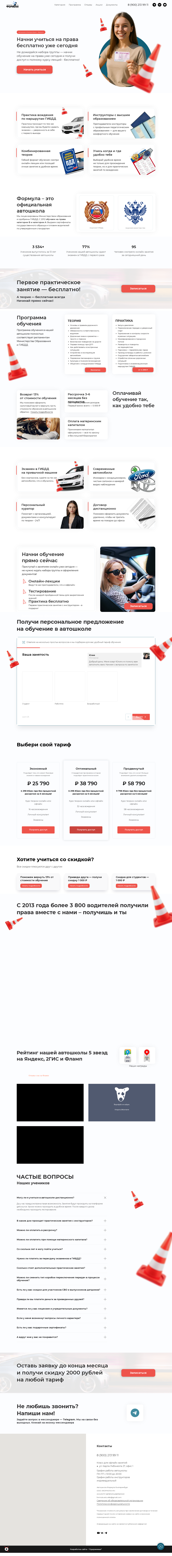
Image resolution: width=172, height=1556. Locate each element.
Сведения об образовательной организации (120, 1504)
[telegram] (154, 5)
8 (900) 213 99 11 (138, 4)
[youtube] (165, 5)
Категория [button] (59, 5)
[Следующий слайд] (152, 868)
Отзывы (88, 5)
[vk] (159, 5)
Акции (99, 5)
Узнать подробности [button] (42, 415)
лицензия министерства (135, 228)
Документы (112, 5)
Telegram (69, 1422)
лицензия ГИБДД (96, 228)
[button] (35, 70)
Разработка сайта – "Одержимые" (86, 1552)
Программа (75, 5)
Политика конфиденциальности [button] (113, 1507)
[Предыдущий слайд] (147, 868)
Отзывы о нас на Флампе (39, 1079)
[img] (135, 1416)
